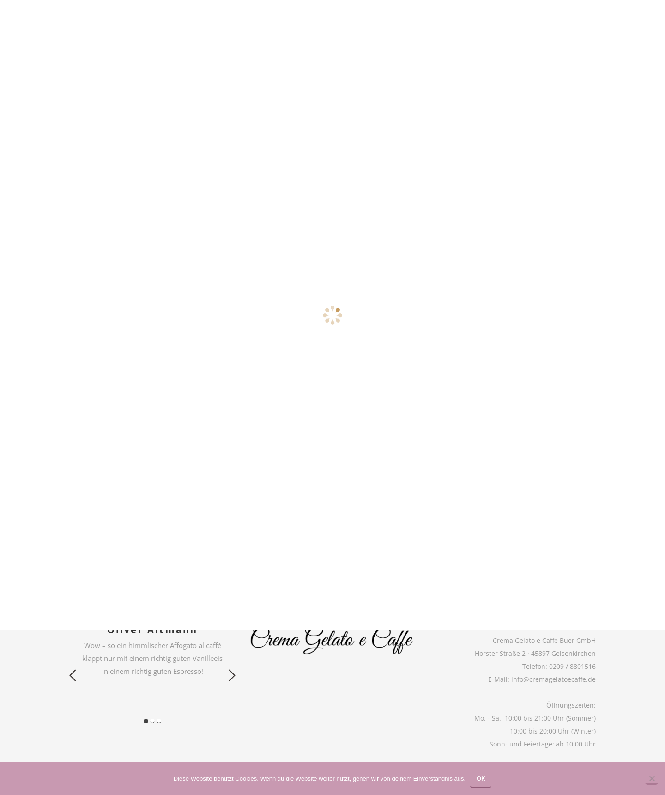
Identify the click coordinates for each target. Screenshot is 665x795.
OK (481, 778)
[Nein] (651, 779)
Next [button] (232, 675)
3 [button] (159, 721)
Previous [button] (72, 675)
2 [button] (152, 721)
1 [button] (146, 721)
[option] (152, 650)
